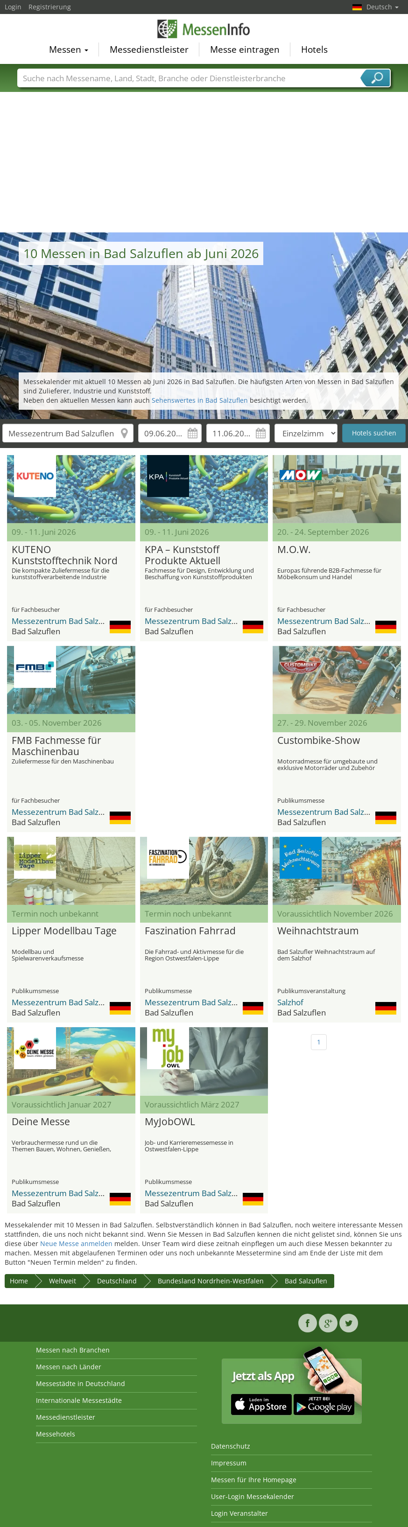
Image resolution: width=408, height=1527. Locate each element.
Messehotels (55, 1433)
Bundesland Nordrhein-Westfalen (211, 1280)
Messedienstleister (149, 49)
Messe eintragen (245, 49)
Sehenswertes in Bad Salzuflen (200, 400)
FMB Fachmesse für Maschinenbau (56, 746)
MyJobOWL (170, 1122)
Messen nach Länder (68, 1366)
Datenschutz (230, 1446)
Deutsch (382, 6)
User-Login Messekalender (252, 1496)
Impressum (228, 1462)
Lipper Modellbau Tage (64, 931)
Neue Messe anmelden (76, 1243)
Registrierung (49, 6)
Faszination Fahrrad (190, 931)
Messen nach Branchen (73, 1349)
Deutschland (117, 1280)
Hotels (314, 49)
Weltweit (62, 1280)
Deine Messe (41, 1122)
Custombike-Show (318, 741)
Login (13, 6)
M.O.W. (294, 550)
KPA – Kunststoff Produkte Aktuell (182, 555)
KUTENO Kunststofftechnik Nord (65, 555)
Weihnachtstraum (318, 931)
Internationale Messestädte (79, 1400)
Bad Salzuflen (306, 1280)
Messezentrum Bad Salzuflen (64, 621)
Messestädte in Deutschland (80, 1383)
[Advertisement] (204, 162)
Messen (68, 49)
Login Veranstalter (239, 1513)
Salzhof (290, 1002)
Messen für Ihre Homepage (253, 1479)
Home (19, 1280)
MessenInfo (204, 29)
